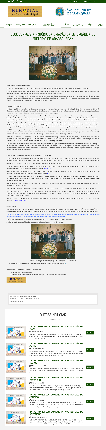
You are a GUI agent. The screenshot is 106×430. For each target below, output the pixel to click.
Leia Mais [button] (90, 333)
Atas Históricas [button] (78, 25)
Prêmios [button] (91, 25)
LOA (65, 264)
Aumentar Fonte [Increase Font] (90, 1)
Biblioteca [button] (32, 25)
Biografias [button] (20, 25)
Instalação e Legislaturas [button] (49, 25)
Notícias (66, 24)
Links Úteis (100, 25)
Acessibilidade (75, 1)
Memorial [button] (9, 25)
